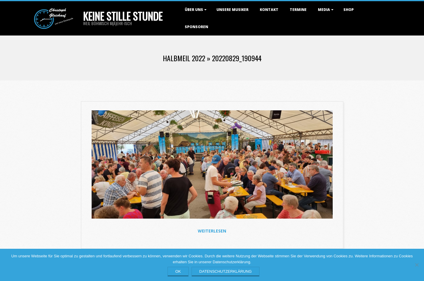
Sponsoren (196, 26)
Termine (298, 9)
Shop (348, 9)
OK (178, 271)
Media (324, 9)
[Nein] (417, 265)
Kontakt (269, 9)
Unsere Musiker (232, 9)
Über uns (194, 9)
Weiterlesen (212, 231)
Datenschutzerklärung (225, 271)
